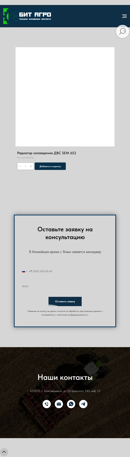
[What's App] (71, 404)
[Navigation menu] (124, 16)
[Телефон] (47, 404)
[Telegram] (83, 404)
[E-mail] (59, 404)
